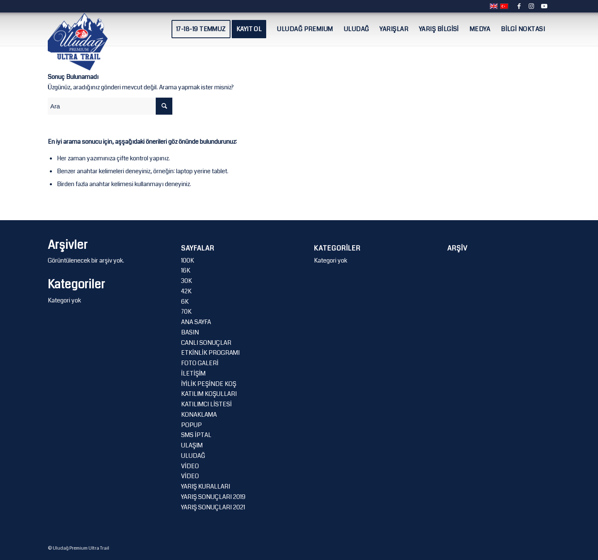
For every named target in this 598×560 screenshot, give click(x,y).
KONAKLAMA (199, 414)
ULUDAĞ (193, 455)
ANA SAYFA (196, 322)
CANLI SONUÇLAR (206, 342)
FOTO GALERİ (199, 363)
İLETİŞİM (193, 373)
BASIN (190, 332)
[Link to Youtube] (544, 6)
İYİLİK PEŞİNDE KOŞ (208, 383)
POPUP (191, 425)
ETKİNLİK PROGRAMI (210, 352)
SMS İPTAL (196, 435)
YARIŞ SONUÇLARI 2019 (213, 496)
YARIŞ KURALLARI (205, 486)
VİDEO (190, 466)
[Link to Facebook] (519, 6)
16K (185, 270)
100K (187, 260)
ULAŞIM (192, 445)
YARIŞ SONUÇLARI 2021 (213, 507)
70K (186, 311)
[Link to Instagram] (531, 6)
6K (185, 301)
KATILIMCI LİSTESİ (206, 404)
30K (186, 280)
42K (186, 291)
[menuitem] (201, 29)
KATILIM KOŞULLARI (209, 393)
